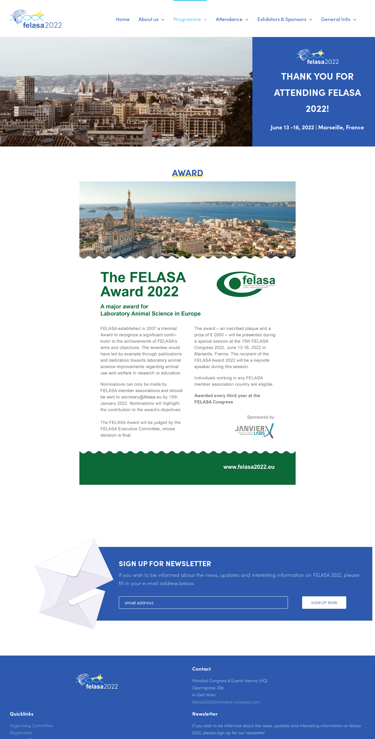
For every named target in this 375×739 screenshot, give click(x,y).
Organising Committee (31, 725)
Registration (21, 732)
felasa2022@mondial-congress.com (226, 702)
